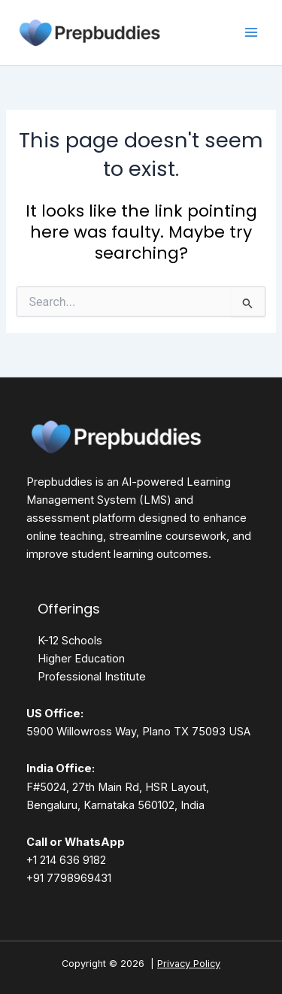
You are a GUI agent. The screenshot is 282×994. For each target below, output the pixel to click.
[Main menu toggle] (251, 32)
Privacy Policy (188, 963)
